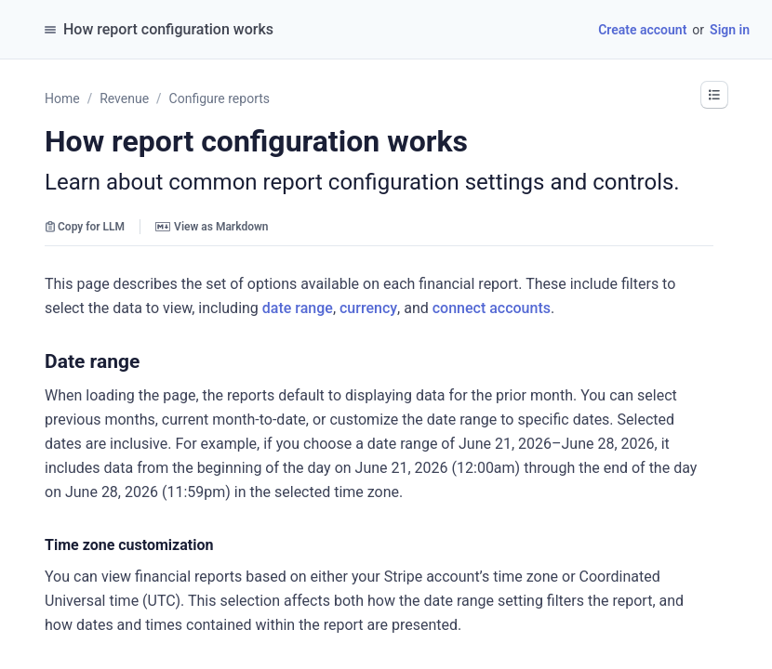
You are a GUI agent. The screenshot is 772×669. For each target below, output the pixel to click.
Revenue (124, 98)
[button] (714, 95)
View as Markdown (211, 226)
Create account (642, 29)
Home (62, 98)
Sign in (730, 29)
